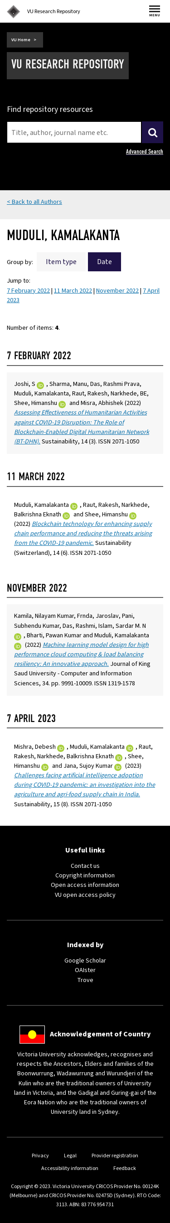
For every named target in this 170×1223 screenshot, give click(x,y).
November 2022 (117, 290)
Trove (85, 980)
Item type (61, 262)
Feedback (124, 1168)
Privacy (40, 1156)
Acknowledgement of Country (100, 1034)
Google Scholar (85, 960)
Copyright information (85, 875)
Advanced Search (144, 151)
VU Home (20, 40)
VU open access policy (85, 895)
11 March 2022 (73, 290)
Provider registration (115, 1156)
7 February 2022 (28, 290)
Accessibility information (69, 1168)
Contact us (85, 866)
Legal (70, 1156)
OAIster (85, 970)
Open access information (85, 885)
